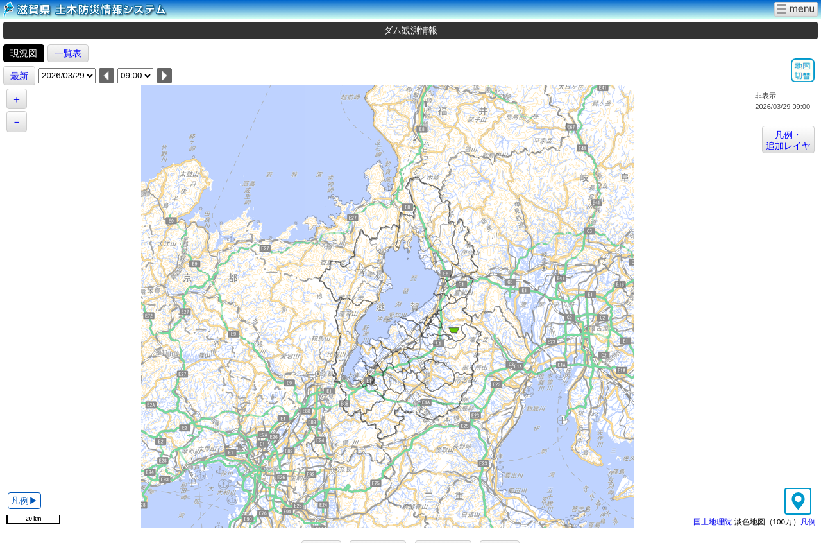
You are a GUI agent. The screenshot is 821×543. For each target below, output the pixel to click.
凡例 (808, 521)
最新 (19, 76)
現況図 (23, 53)
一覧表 (68, 53)
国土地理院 (712, 521)
